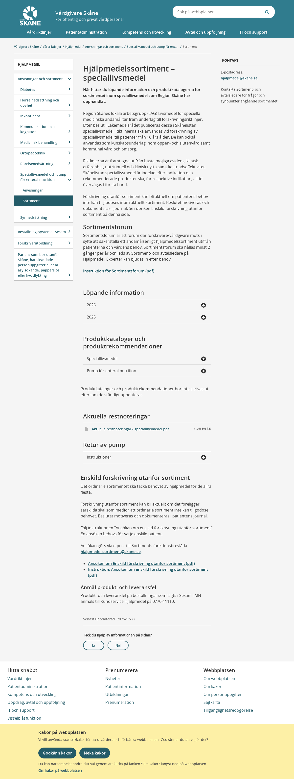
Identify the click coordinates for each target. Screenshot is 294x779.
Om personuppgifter (223, 694)
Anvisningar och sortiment (40, 78)
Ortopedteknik (32, 153)
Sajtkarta (212, 702)
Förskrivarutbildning (35, 243)
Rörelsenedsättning (36, 163)
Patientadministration (27, 686)
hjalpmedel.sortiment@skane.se (111, 551)
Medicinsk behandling (38, 142)
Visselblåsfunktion (24, 718)
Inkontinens (30, 116)
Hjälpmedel (29, 64)
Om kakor (213, 686)
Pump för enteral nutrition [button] (146, 371)
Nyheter (112, 678)
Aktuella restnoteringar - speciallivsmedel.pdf (151, 428)
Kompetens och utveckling (32, 694)
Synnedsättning (33, 217)
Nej (118, 645)
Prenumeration (119, 702)
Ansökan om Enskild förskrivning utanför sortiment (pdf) (141, 563)
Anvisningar (33, 190)
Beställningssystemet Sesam (42, 231)
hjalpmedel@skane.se (239, 78)
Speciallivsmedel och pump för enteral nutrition (43, 177)
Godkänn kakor (57, 753)
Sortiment (190, 47)
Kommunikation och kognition (37, 129)
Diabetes (27, 89)
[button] (39, 32)
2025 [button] (146, 317)
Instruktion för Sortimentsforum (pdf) (118, 271)
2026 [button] (146, 305)
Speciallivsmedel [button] (146, 359)
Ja (93, 645)
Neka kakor (95, 753)
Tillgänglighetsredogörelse (228, 710)
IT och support (21, 710)
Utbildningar (117, 694)
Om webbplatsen (219, 678)
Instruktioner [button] (146, 457)
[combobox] (216, 12)
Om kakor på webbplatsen (60, 770)
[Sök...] (266, 12)
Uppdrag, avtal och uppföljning (36, 702)
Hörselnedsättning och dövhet (39, 103)
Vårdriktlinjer (19, 678)
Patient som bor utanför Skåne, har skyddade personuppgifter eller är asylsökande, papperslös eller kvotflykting (39, 265)
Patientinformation (123, 686)
